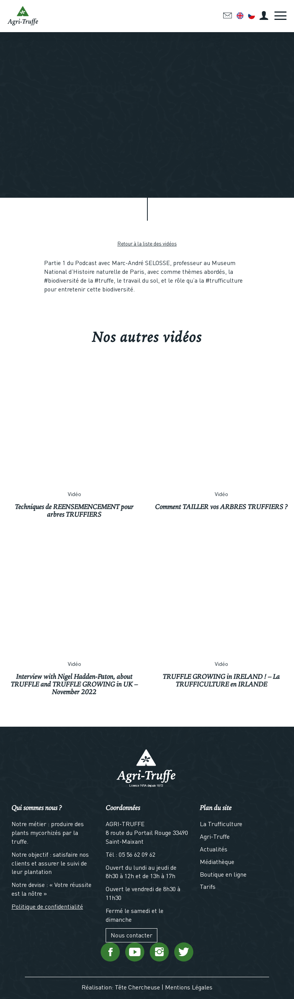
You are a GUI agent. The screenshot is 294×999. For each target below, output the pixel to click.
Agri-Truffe (215, 836)
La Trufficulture (221, 824)
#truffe (104, 280)
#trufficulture (224, 280)
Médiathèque (217, 861)
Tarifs (208, 886)
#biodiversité (61, 280)
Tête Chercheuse (137, 987)
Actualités (213, 849)
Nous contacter (131, 935)
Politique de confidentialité (47, 906)
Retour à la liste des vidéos (147, 243)
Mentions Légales (188, 987)
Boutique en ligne (223, 874)
